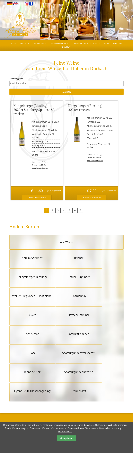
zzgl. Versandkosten (41, 168)
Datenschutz (72, 409)
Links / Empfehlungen (77, 396)
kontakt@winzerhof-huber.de (27, 409)
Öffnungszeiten (74, 391)
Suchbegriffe (17, 79)
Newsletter (71, 405)
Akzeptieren (66, 438)
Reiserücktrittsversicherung (79, 400)
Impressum (72, 414)
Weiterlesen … (65, 431)
